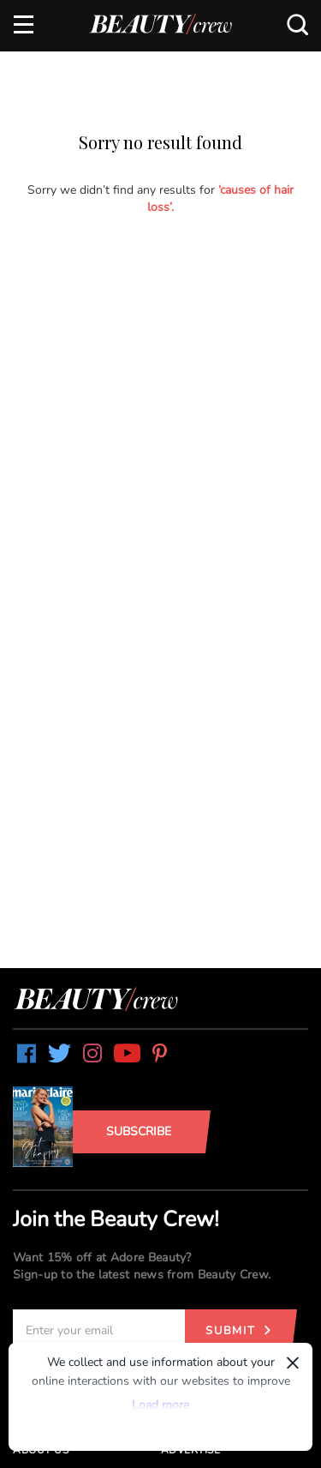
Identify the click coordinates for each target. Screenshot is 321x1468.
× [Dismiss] (292, 1362)
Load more (160, 1405)
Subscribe (138, 1131)
